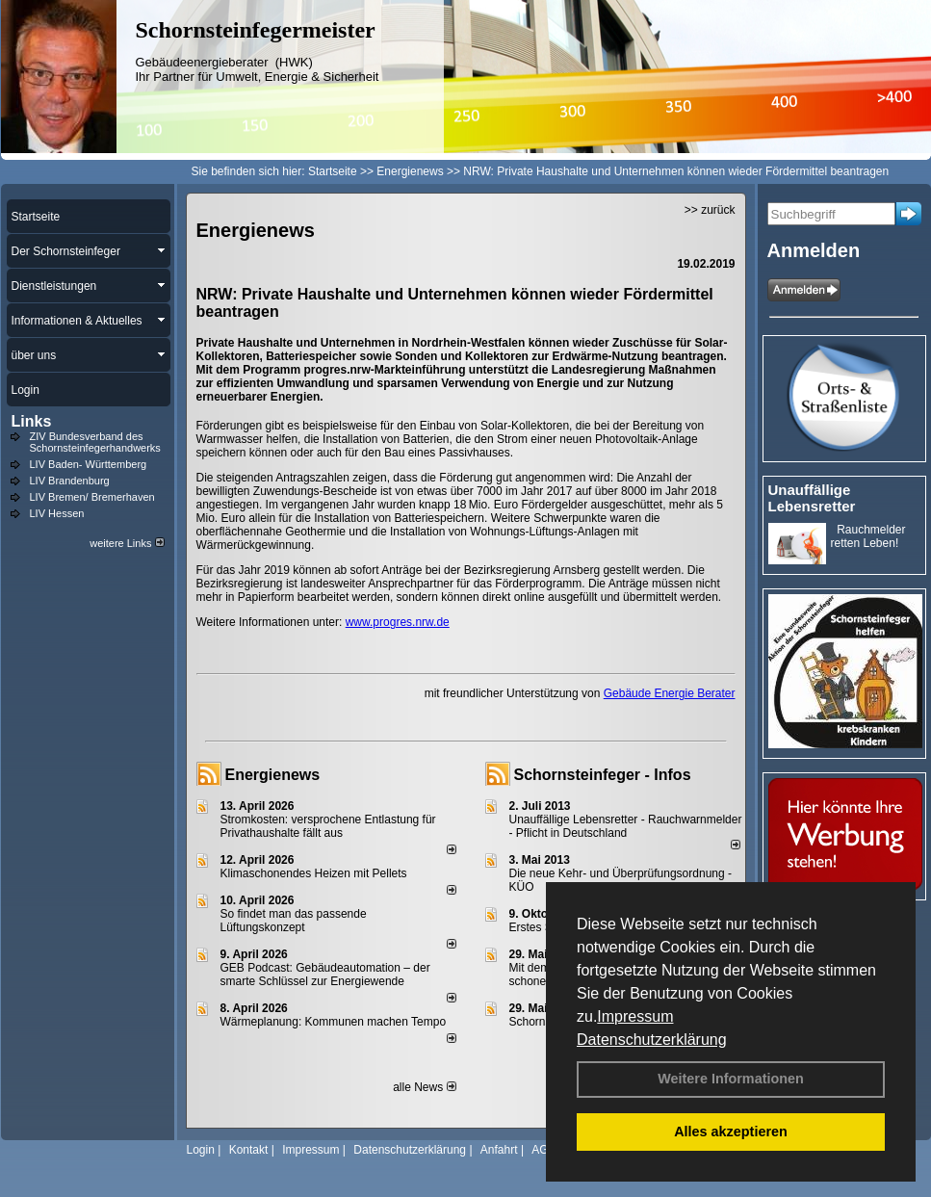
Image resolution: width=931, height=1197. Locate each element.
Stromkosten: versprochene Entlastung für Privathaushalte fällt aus (328, 826)
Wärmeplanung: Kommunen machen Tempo (333, 1021)
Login (201, 1150)
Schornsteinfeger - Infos (602, 775)
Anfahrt (499, 1150)
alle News (424, 1087)
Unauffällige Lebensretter (812, 497)
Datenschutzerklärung (652, 1039)
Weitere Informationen (731, 1078)
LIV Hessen (57, 513)
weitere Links (127, 543)
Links (32, 421)
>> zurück (710, 210)
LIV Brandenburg (70, 480)
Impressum (635, 1016)
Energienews (273, 775)
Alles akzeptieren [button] (731, 1131)
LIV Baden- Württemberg (88, 464)
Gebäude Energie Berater (670, 693)
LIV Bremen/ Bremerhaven (92, 497)
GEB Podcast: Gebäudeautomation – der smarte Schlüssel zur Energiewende (325, 974)
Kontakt (249, 1150)
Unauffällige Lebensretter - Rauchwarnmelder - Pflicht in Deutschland (625, 826)
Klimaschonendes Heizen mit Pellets (313, 873)
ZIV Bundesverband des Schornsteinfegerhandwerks (95, 442)
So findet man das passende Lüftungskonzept (293, 920)
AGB (543, 1150)
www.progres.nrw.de (398, 622)
